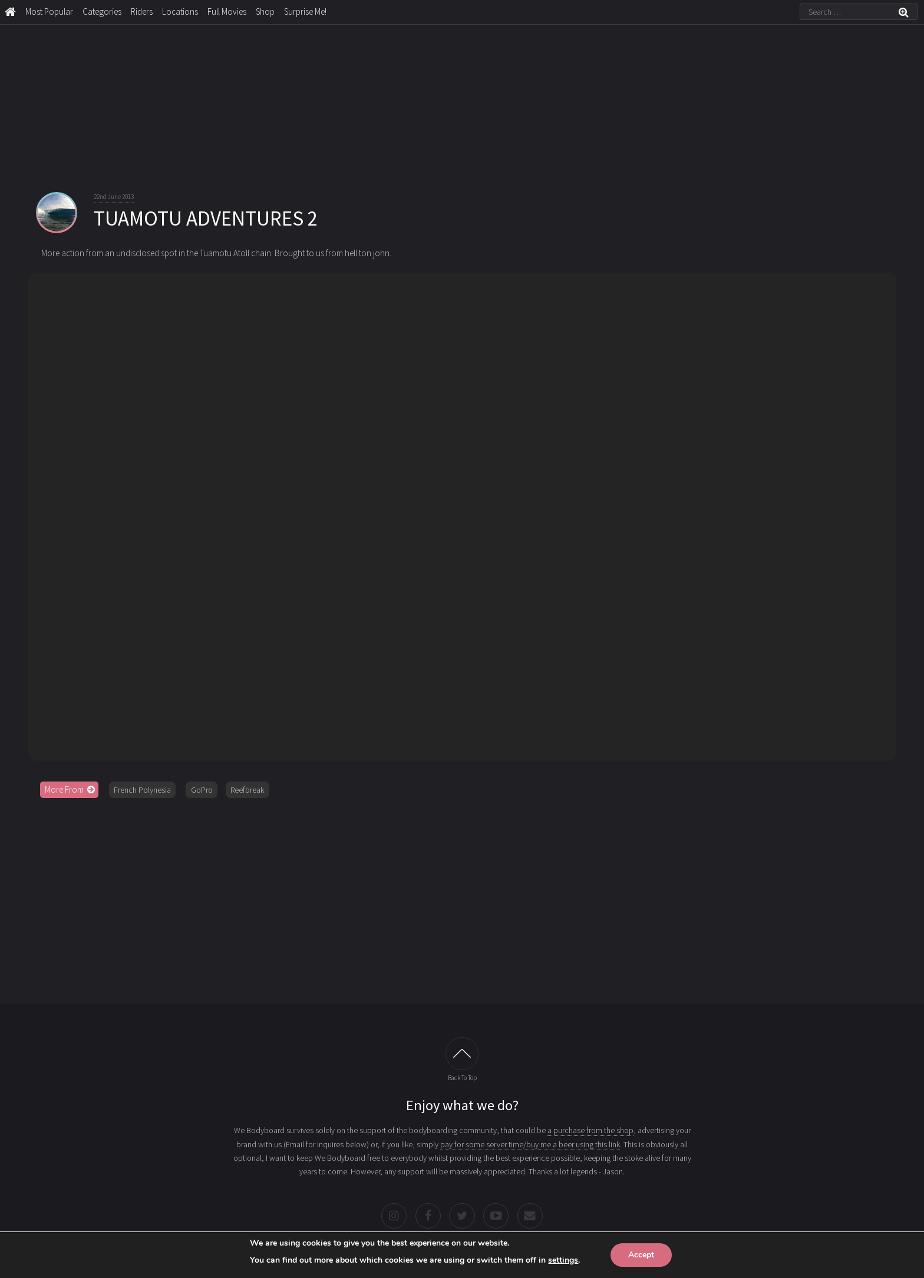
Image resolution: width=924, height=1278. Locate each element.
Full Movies (226, 11)
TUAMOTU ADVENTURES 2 (206, 218)
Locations (180, 11)
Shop (265, 11)
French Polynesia (142, 789)
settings (563, 1260)
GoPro (202, 789)
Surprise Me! (305, 11)
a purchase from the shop (590, 1130)
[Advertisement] (462, 897)
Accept (641, 1254)
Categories (101, 11)
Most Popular (49, 11)
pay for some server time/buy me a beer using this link (530, 1144)
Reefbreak (247, 789)
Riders (142, 11)
